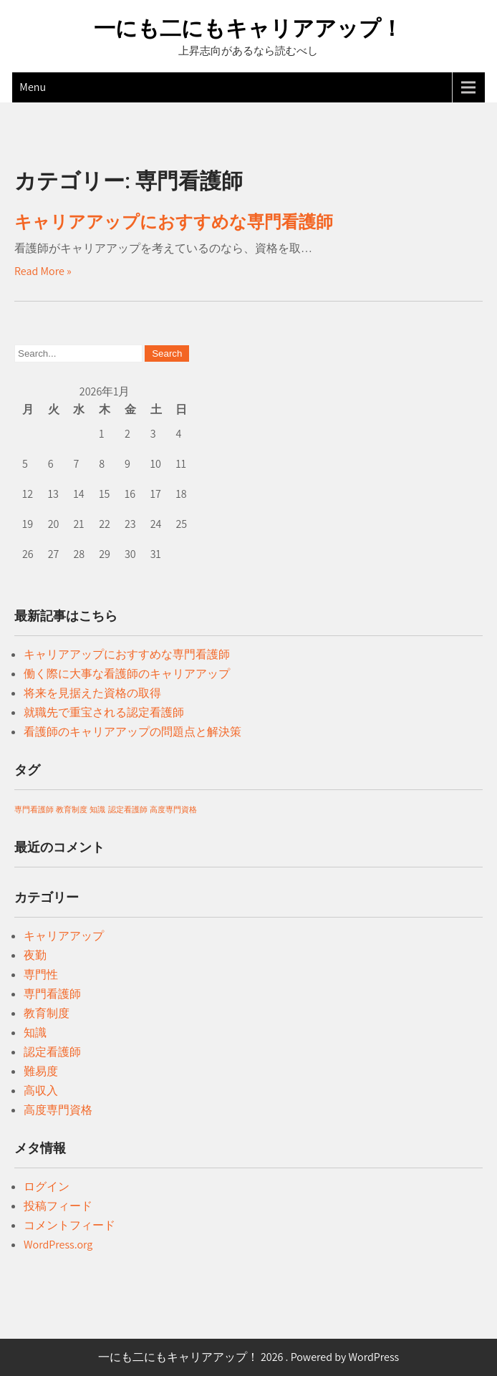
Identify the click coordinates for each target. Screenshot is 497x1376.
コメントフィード (69, 1225)
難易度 (41, 1071)
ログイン (46, 1186)
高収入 (41, 1090)
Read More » (43, 271)
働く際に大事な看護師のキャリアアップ (127, 673)
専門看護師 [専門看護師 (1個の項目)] (34, 809)
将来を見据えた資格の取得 (92, 693)
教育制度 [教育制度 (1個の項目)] (71, 809)
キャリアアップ (64, 935)
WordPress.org (58, 1244)
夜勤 (35, 955)
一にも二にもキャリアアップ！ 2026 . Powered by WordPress (249, 1357)
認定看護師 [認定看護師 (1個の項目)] (128, 809)
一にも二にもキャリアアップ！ (248, 28)
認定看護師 (52, 1051)
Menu (32, 87)
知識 (35, 1032)
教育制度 (46, 1013)
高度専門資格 (58, 1109)
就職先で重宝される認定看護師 (104, 712)
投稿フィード (58, 1205)
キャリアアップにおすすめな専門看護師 (173, 222)
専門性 (41, 974)
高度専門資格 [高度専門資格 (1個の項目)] (173, 809)
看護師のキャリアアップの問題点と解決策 (132, 731)
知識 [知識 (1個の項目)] (97, 809)
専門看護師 (52, 993)
